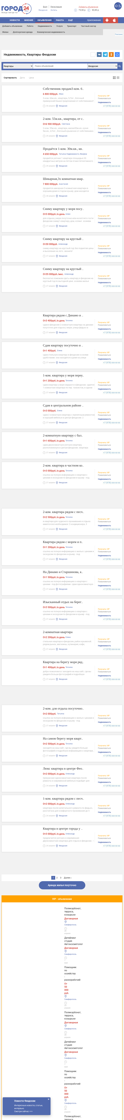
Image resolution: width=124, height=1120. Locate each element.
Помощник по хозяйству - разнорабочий (59, 914)
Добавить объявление (88, 7)
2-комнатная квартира (61, 632)
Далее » (68, 878)
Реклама (119, 34)
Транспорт (71, 26)
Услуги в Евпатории (15, 1059)
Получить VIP (104, 96)
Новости (15, 20)
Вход (45, 7)
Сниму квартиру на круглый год (69, 239)
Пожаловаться (104, 99)
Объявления (44, 20)
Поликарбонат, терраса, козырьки (97, 914)
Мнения (28, 20)
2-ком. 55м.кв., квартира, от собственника (77, 119)
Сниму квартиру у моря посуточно (71, 209)
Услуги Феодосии (14, 1032)
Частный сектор (88, 26)
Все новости (62, 1015)
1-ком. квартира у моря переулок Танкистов (79, 376)
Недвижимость (45, 26)
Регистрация (56, 7)
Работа (30, 26)
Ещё (70, 20)
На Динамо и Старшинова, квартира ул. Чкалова (83, 572)
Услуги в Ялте (12, 1069)
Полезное (62, 931)
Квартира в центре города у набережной (76, 829)
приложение (94, 20)
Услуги (59, 26)
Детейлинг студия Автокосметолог (16, 914)
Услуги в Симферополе (17, 1050)
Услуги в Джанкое (14, 1078)
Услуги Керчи (11, 1041)
